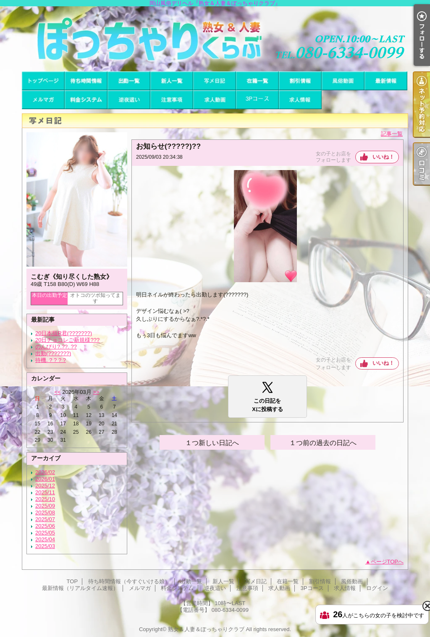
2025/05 (45, 533)
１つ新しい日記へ (212, 442)
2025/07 (45, 519)
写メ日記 (214, 80)
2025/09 (45, 506)
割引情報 (300, 80)
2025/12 (45, 485)
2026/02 (45, 472)
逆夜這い (129, 99)
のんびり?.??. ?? (56, 346)
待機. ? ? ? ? (50, 360)
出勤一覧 (129, 80)
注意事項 (171, 99)
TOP (43, 80)
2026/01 (45, 479)
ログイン (377, 588)
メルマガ (43, 99)
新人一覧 (171, 80)
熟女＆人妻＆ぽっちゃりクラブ (206, 629)
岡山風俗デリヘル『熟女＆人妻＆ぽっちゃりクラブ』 (215, 38)
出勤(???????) (53, 353)
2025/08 (45, 512)
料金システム (86, 99)
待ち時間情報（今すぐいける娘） (86, 80)
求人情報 (300, 99)
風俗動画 (343, 80)
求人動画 (214, 99)
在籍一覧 (257, 80)
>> (96, 392)
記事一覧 (392, 134)
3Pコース (257, 99)
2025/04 (45, 539)
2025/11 (45, 492)
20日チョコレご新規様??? (67, 340)
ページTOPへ (387, 561)
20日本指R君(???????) (63, 333)
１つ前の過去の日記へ (323, 442)
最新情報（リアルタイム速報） (385, 80)
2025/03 (45, 546)
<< (57, 392)
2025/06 (45, 526)
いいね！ (383, 157)
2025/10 (45, 499)
